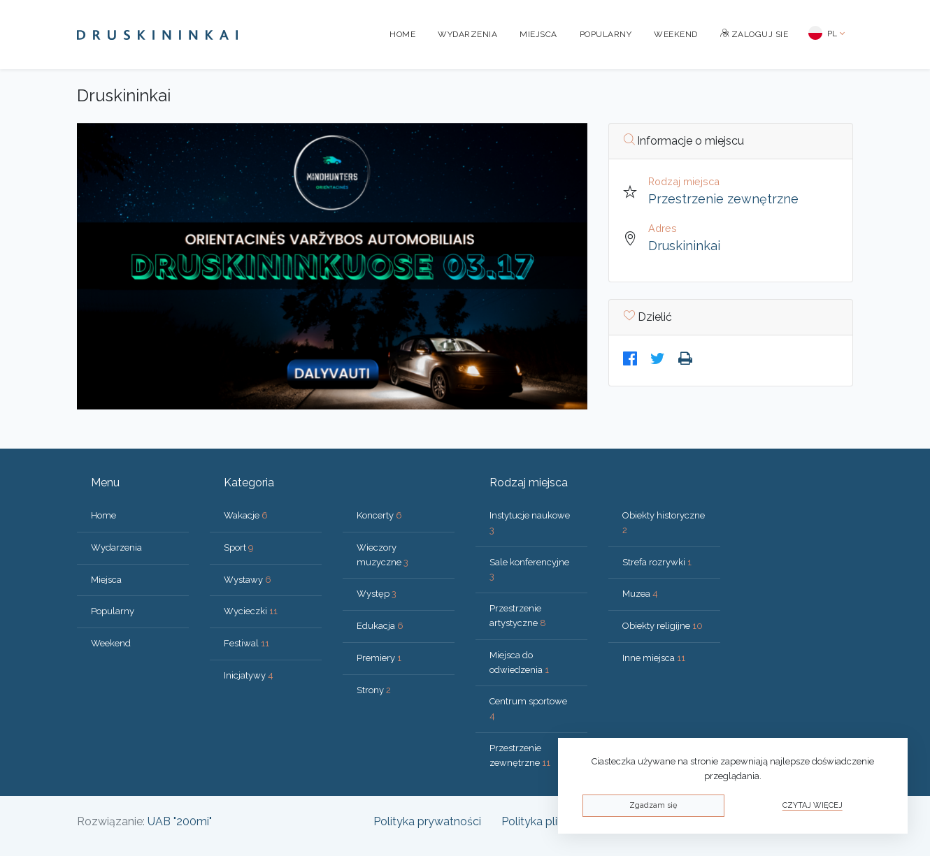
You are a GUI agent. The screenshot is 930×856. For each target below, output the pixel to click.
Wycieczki (251, 611)
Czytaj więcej (812, 805)
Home (402, 34)
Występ (376, 593)
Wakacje (246, 515)
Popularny (606, 34)
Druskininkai (684, 245)
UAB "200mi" (180, 821)
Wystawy (247, 579)
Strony (374, 690)
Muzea (640, 593)
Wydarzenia (467, 34)
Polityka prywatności (427, 821)
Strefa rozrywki (657, 562)
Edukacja (380, 626)
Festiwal (246, 643)
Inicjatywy (248, 675)
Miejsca (538, 34)
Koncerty (379, 515)
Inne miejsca (653, 658)
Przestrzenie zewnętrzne (723, 198)
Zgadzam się (653, 805)
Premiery (379, 658)
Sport (239, 547)
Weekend (676, 34)
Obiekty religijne (662, 626)
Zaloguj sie (754, 34)
